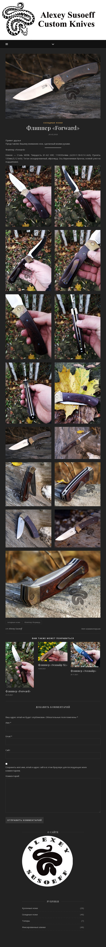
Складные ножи (53, 123)
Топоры (26, 920)
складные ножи (13, 622)
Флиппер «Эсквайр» (83, 671)
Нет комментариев (90, 628)
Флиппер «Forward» (18, 691)
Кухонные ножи (30, 908)
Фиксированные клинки (34, 927)
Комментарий (12, 776)
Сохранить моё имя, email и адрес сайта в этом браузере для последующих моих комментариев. (46, 769)
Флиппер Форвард (32, 622)
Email (9, 736)
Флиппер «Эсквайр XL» (52, 665)
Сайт (8, 750)
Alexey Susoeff (15, 628)
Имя (8, 722)
